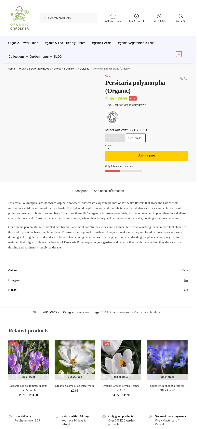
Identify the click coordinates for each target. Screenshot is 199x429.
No (186, 276)
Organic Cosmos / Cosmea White (74, 382)
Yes (185, 286)
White (184, 266)
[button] (182, 48)
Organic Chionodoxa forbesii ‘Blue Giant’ (167, 385)
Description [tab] (80, 187)
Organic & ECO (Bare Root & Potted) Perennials (46, 65)
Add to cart (146, 152)
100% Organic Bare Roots (117, 308)
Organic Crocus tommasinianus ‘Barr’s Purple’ (28, 385)
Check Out (181, 18)
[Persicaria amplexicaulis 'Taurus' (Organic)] (186, 75)
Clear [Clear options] (108, 142)
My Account (136, 18)
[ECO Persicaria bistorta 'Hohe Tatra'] (182, 75)
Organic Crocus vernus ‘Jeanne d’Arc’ (121, 385)
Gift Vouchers (112, 18)
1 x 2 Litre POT (136, 134)
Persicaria (83, 65)
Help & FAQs (159, 18)
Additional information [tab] (109, 187)
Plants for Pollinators (147, 308)
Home (11, 65)
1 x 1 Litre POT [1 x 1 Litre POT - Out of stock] (115, 134)
